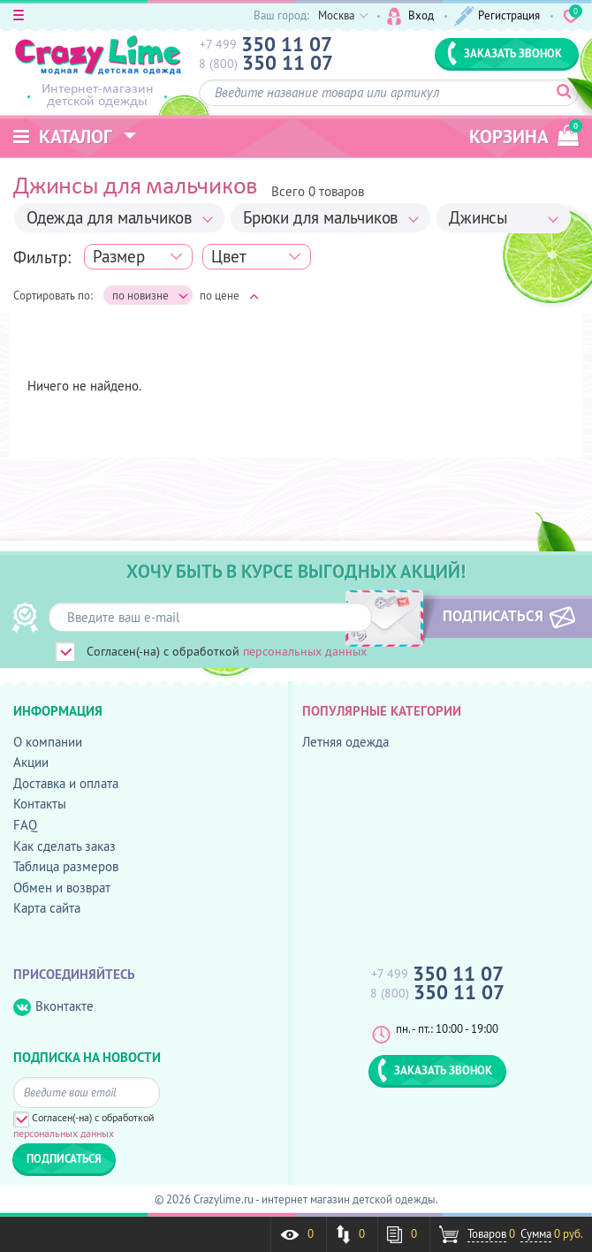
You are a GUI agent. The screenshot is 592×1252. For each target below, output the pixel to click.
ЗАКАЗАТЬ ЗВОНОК (504, 53)
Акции (31, 762)
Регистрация (497, 16)
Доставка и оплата (65, 783)
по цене (229, 295)
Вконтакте (53, 1007)
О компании (47, 741)
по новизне (150, 295)
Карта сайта (46, 907)
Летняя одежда (345, 741)
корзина (524, 133)
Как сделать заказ (64, 846)
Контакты (39, 803)
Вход (410, 16)
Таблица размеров (65, 866)
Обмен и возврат (61, 887)
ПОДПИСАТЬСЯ (493, 616)
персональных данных (305, 651)
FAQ (25, 824)
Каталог (62, 136)
